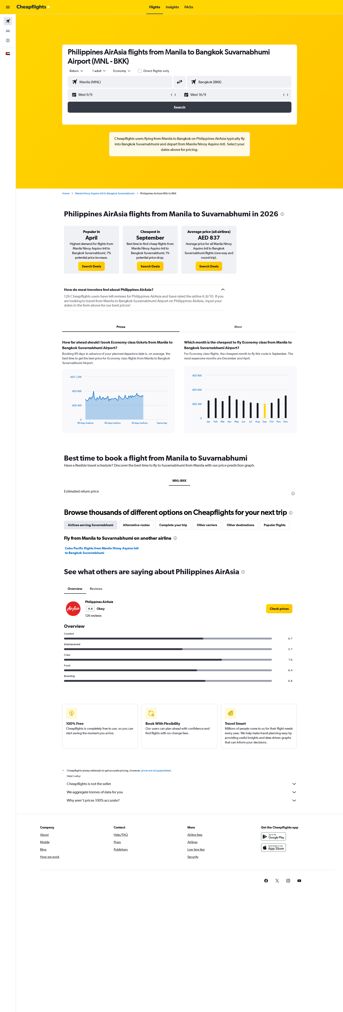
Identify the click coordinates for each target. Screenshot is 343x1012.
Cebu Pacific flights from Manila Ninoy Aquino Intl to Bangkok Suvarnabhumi (102, 550)
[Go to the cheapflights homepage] (34, 7)
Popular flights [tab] (274, 525)
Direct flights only (156, 71)
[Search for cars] (8, 30)
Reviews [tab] (96, 589)
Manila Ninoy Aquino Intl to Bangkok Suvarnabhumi (105, 193)
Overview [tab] (75, 589)
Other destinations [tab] (240, 525)
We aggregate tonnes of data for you (182, 792)
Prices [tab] (120, 327)
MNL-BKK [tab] (179, 480)
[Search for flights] (8, 21)
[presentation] (282, 214)
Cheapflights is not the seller (182, 784)
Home (66, 193)
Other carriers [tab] (207, 525)
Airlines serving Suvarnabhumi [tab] (90, 525)
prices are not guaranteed (156, 770)
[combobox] (77, 71)
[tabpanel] (179, 390)
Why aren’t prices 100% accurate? (182, 800)
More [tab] (238, 327)
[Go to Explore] (8, 40)
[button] (8, 7)
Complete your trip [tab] (173, 525)
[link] (91, 266)
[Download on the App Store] (273, 847)
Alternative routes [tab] (136, 525)
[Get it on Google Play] (273, 836)
